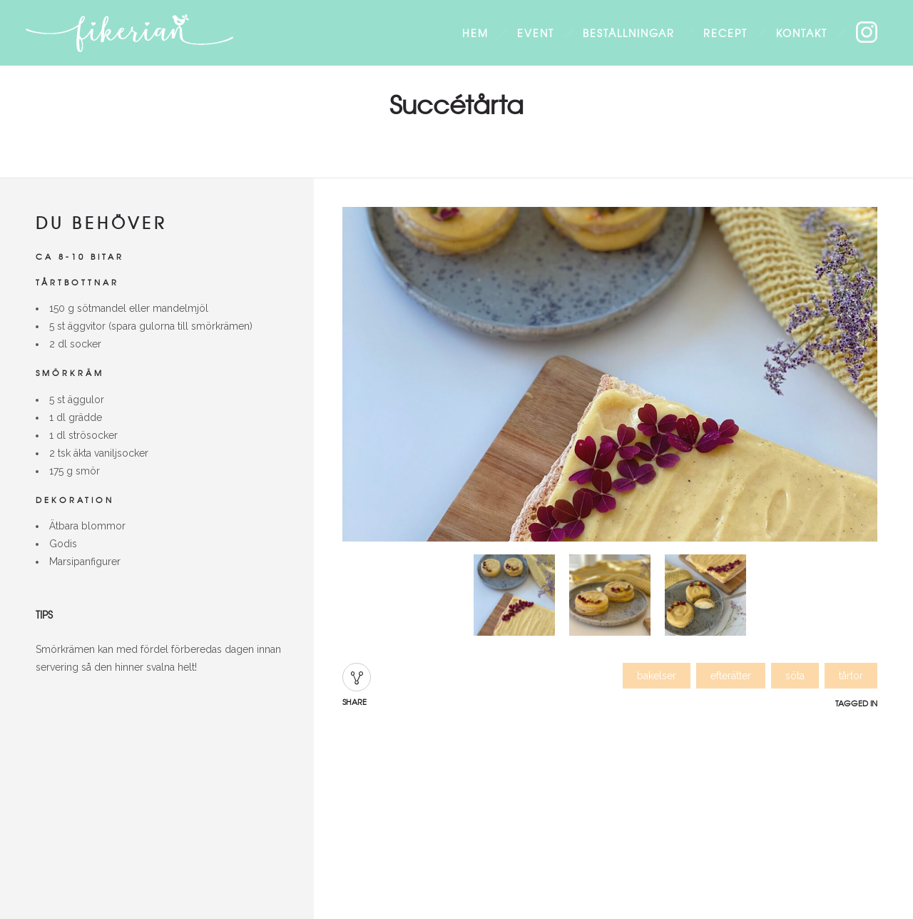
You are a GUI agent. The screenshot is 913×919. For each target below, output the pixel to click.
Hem (475, 33)
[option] (609, 377)
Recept (725, 33)
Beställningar (629, 33)
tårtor (851, 675)
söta (795, 675)
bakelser (656, 675)
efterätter (730, 675)
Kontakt (801, 33)
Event (535, 33)
